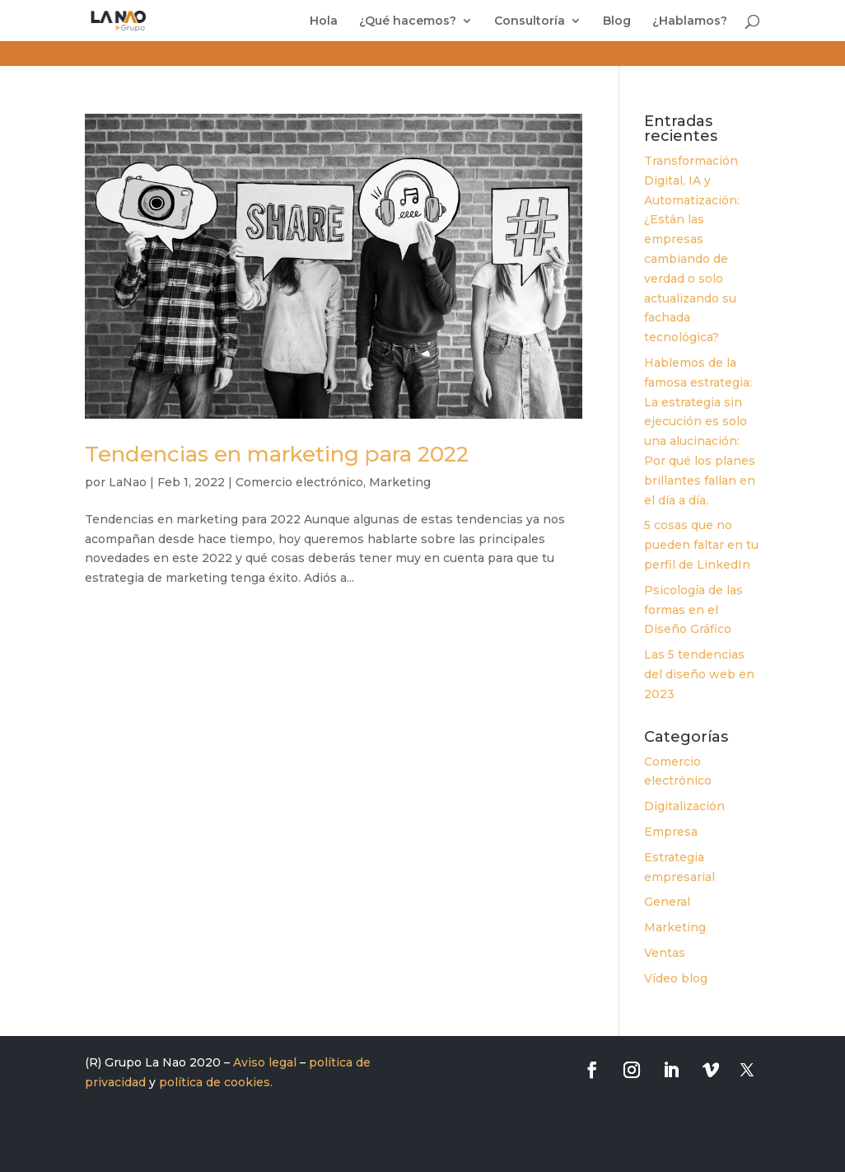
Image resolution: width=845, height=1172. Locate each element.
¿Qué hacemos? (407, 21)
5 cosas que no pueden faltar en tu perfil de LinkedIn (701, 545)
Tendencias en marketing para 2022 (277, 454)
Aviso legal (264, 1062)
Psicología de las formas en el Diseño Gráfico (693, 610)
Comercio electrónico (299, 482)
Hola (324, 21)
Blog (617, 21)
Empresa (671, 831)
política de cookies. (216, 1082)
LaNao (128, 482)
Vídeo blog (675, 978)
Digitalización (684, 806)
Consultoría (529, 21)
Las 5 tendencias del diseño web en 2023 (699, 674)
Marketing (400, 482)
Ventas (664, 952)
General (667, 901)
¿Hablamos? (689, 21)
